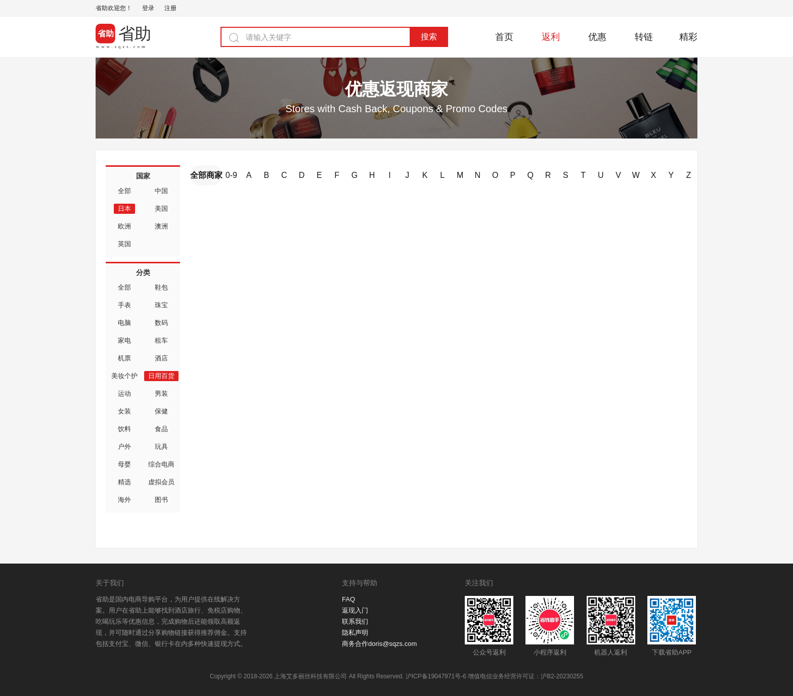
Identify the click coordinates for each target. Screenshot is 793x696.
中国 (161, 191)
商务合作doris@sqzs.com (379, 643)
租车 (161, 340)
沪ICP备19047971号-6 (436, 676)
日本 (124, 208)
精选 (124, 482)
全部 (124, 191)
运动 (124, 393)
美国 (161, 208)
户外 (124, 446)
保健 (161, 411)
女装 (124, 411)
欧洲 (124, 226)
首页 (504, 37)
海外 (124, 499)
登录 (148, 8)
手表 (124, 305)
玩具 (161, 446)
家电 (124, 340)
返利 (551, 37)
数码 (161, 323)
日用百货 (161, 376)
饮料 (124, 429)
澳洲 (161, 226)
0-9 (231, 175)
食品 (161, 429)
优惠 (597, 37)
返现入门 (355, 610)
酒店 (161, 358)
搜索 (429, 36)
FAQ (348, 599)
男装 (161, 393)
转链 (644, 37)
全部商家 (206, 175)
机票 (124, 358)
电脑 (124, 323)
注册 (170, 8)
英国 (124, 244)
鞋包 (161, 287)
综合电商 (161, 464)
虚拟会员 (161, 482)
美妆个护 (124, 376)
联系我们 (355, 621)
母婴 (124, 464)
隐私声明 (355, 632)
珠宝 (161, 305)
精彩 (688, 37)
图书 (161, 499)
